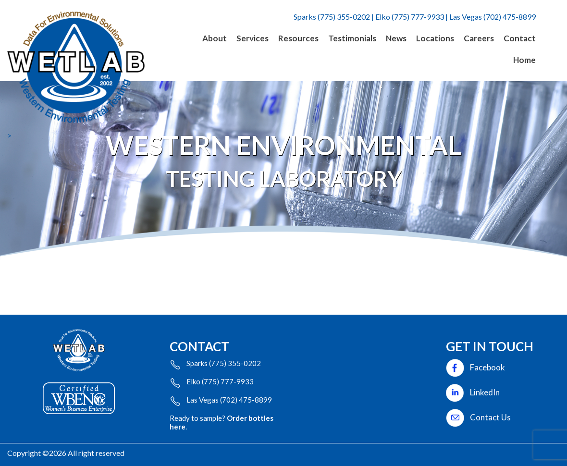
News (396, 38)
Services (252, 38)
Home (524, 60)
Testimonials (352, 38)
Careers (479, 38)
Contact (520, 38)
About (214, 38)
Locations (435, 38)
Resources (298, 38)
